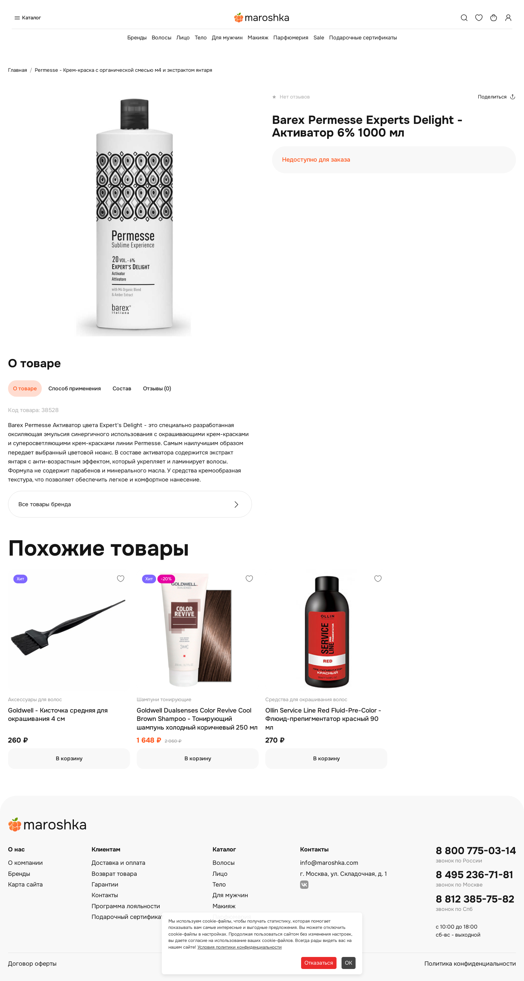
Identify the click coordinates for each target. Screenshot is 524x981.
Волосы (161, 37)
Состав (122, 388)
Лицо (183, 37)
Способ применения (74, 388)
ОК (348, 962)
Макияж (258, 37)
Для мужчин (227, 37)
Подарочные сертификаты (363, 37)
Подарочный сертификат (128, 917)
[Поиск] (464, 18)
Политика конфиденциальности (470, 963)
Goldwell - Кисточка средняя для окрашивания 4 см (58, 715)
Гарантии (105, 884)
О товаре (25, 388)
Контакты (105, 895)
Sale (318, 37)
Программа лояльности (126, 906)
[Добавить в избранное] (121, 579)
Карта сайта (25, 884)
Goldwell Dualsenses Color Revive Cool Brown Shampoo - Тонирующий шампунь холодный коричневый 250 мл (197, 719)
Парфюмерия (290, 37)
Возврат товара (114, 873)
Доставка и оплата (118, 862)
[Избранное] (479, 18)
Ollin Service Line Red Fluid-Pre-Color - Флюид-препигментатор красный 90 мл (323, 719)
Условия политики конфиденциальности (240, 947)
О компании (25, 862)
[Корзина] (494, 18)
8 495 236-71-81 (474, 874)
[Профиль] (508, 18)
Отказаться (318, 962)
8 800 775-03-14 (476, 850)
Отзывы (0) (157, 388)
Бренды (137, 37)
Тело (201, 37)
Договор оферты (32, 963)
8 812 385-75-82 (475, 899)
